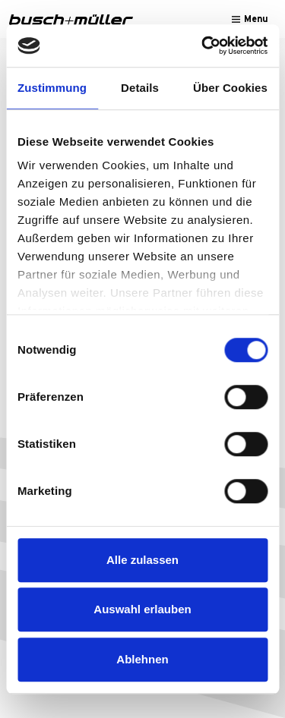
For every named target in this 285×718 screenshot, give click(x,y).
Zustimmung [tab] (52, 87)
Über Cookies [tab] (230, 87)
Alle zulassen (142, 559)
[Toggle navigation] (250, 19)
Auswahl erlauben (142, 609)
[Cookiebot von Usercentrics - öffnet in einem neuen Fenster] (203, 45)
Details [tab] (140, 87)
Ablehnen (142, 659)
